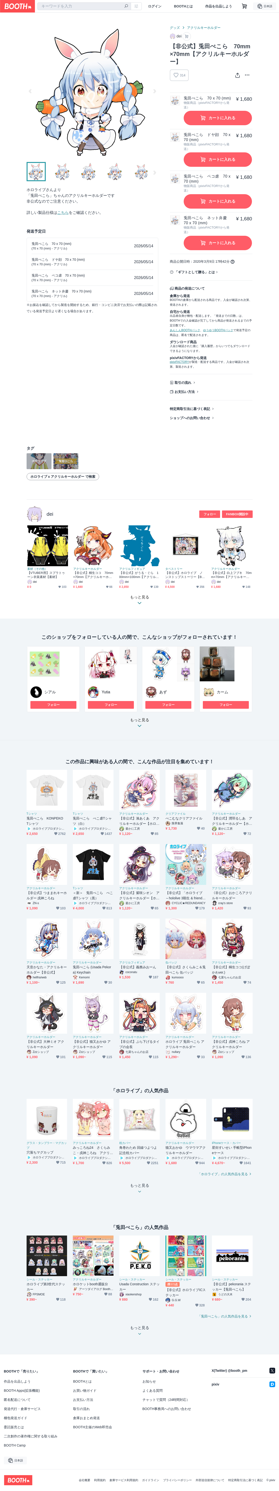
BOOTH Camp (15, 1445)
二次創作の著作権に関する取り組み (30, 1436)
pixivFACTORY (179, 362)
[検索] (126, 6)
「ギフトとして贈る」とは (195, 272)
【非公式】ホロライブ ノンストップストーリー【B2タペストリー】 (184, 575)
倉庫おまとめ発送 (86, 1418)
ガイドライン (150, 1480)
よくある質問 (152, 1390)
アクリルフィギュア (132, 568)
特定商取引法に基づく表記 (190, 409)
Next (154, 91)
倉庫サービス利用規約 (123, 1480)
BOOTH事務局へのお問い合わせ (166, 1409)
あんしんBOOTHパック (185, 330)
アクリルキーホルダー (204, 28)
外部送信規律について (210, 1480)
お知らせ (149, 1381)
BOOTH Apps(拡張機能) (22, 1390)
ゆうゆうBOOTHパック (218, 330)
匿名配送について (17, 1400)
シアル (50, 692)
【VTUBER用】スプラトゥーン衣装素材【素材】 (46, 575)
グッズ (175, 28)
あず (163, 692)
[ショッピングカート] (244, 6)
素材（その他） (37, 568)
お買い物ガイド (85, 1390)
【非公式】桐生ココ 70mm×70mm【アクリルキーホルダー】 (93, 575)
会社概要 (84, 1480)
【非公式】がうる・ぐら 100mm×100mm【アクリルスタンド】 (139, 575)
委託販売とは (14, 1427)
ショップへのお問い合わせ (190, 418)
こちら (63, 213)
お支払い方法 (185, 392)
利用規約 (100, 1480)
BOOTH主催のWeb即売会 (92, 1427)
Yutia (106, 692)
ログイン (154, 6)
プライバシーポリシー (177, 1480)
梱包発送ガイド (15, 1418)
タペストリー (173, 568)
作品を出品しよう (218, 6)
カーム (222, 692)
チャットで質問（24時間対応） (166, 1400)
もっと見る (140, 724)
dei (50, 514)
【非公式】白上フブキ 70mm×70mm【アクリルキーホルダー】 (231, 575)
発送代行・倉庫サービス (22, 1409)
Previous (30, 91)
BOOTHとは (183, 6)
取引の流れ (183, 383)
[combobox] (84, 6)
